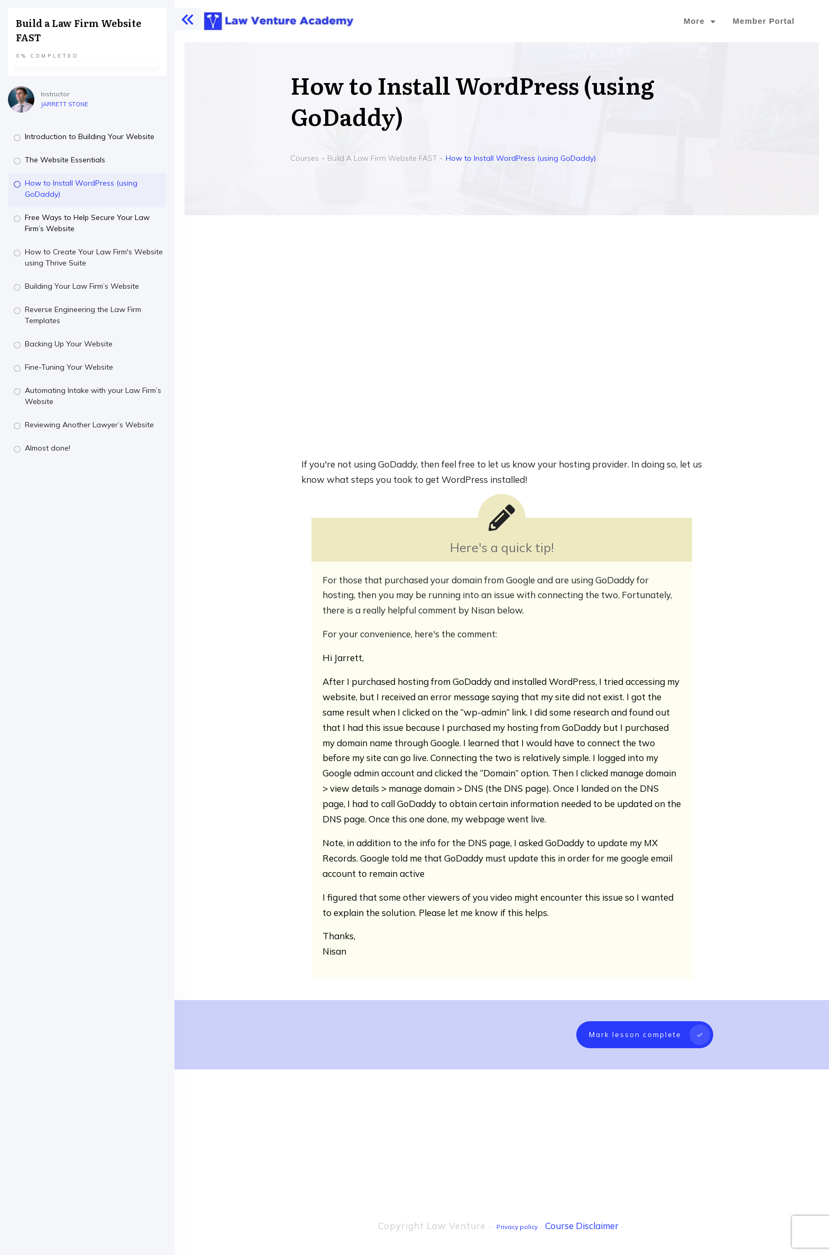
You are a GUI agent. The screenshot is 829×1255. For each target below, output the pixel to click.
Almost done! (47, 448)
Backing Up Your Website (69, 344)
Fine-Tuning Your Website (69, 367)
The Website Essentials (65, 159)
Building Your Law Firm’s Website (82, 286)
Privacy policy (517, 1206)
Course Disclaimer (582, 1205)
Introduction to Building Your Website (89, 136)
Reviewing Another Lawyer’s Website (89, 424)
